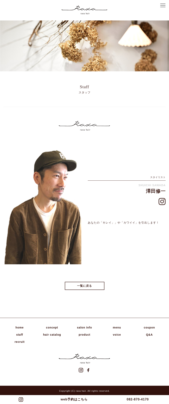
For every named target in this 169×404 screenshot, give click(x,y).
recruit (20, 341)
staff (19, 334)
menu (117, 327)
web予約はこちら (74, 399)
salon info (84, 327)
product (84, 334)
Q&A (149, 334)
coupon (149, 327)
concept (52, 327)
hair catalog (52, 334)
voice (117, 334)
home (19, 327)
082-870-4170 (138, 399)
